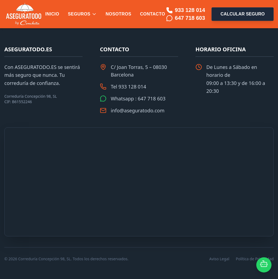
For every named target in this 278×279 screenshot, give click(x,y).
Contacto (152, 14)
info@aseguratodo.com (138, 110)
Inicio (52, 14)
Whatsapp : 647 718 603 (138, 98)
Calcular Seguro (242, 14)
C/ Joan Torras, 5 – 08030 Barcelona (139, 71)
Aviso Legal (219, 258)
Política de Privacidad (255, 258)
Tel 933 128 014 (128, 86)
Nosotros (118, 14)
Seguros (82, 14)
